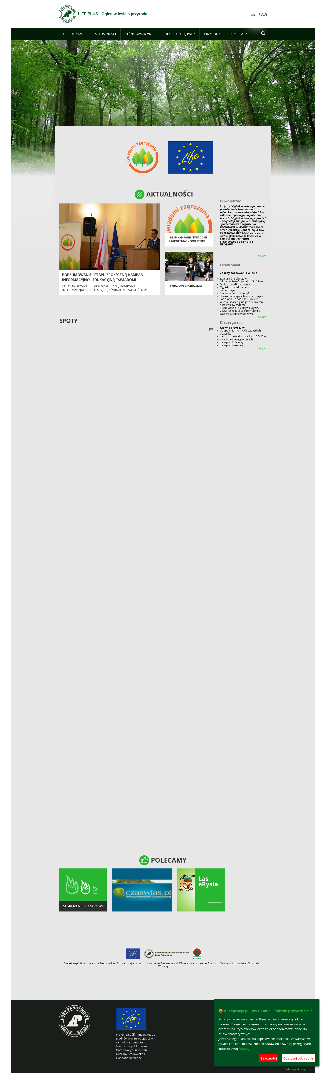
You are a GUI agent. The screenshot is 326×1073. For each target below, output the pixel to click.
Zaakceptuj (269, 1058)
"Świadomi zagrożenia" (186, 287)
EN (253, 15)
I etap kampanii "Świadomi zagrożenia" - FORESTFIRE (188, 241)
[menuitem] (74, 34)
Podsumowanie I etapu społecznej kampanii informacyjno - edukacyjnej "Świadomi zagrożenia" (104, 279)
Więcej (244, 1048)
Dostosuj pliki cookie (298, 1058)
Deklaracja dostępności (298, 1069)
